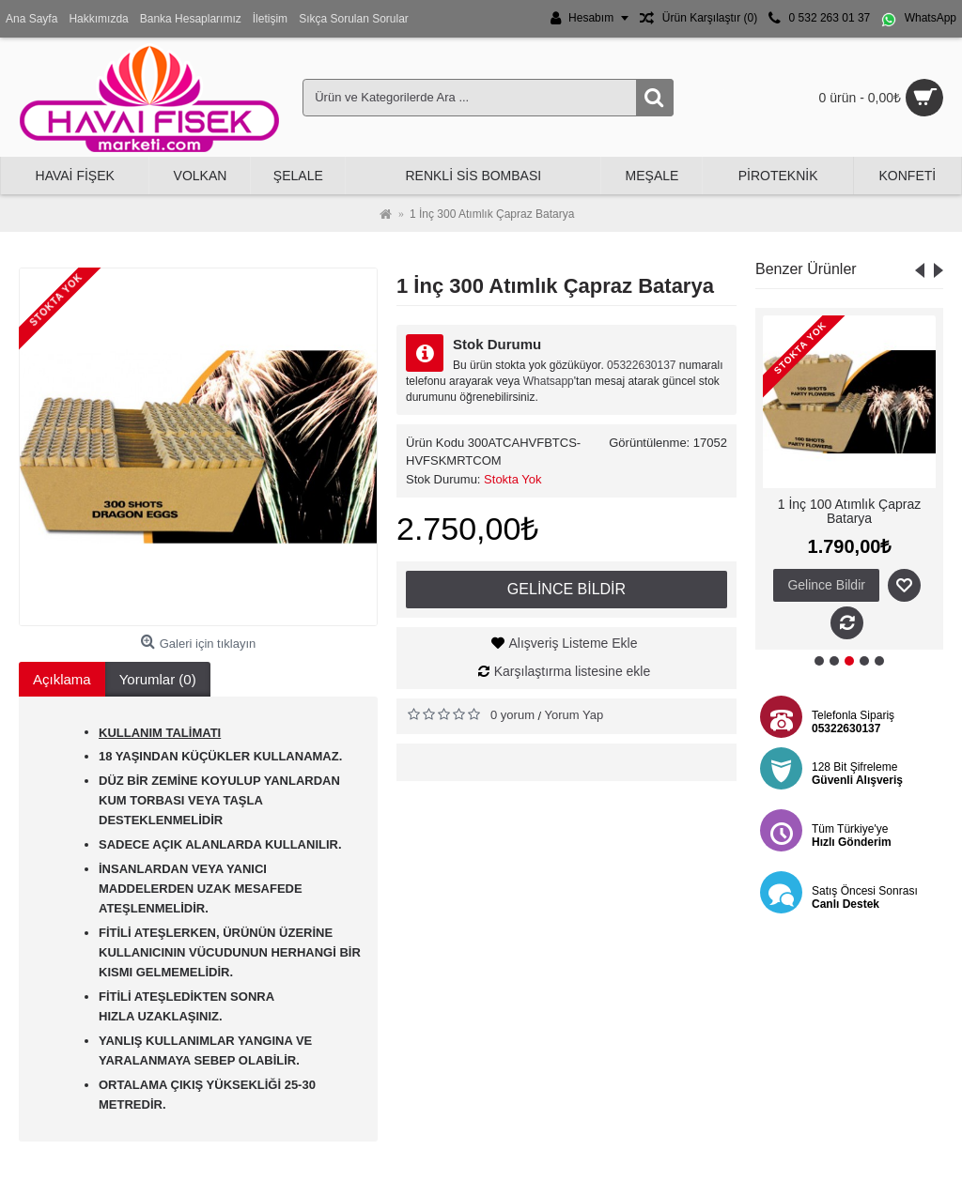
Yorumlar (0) (157, 679)
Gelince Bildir (566, 589)
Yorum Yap (574, 715)
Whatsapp (548, 381)
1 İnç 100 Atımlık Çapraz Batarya (850, 511)
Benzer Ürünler (806, 269)
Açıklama (62, 679)
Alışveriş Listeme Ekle (573, 643)
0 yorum (512, 715)
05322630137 (641, 365)
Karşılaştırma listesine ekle (572, 671)
